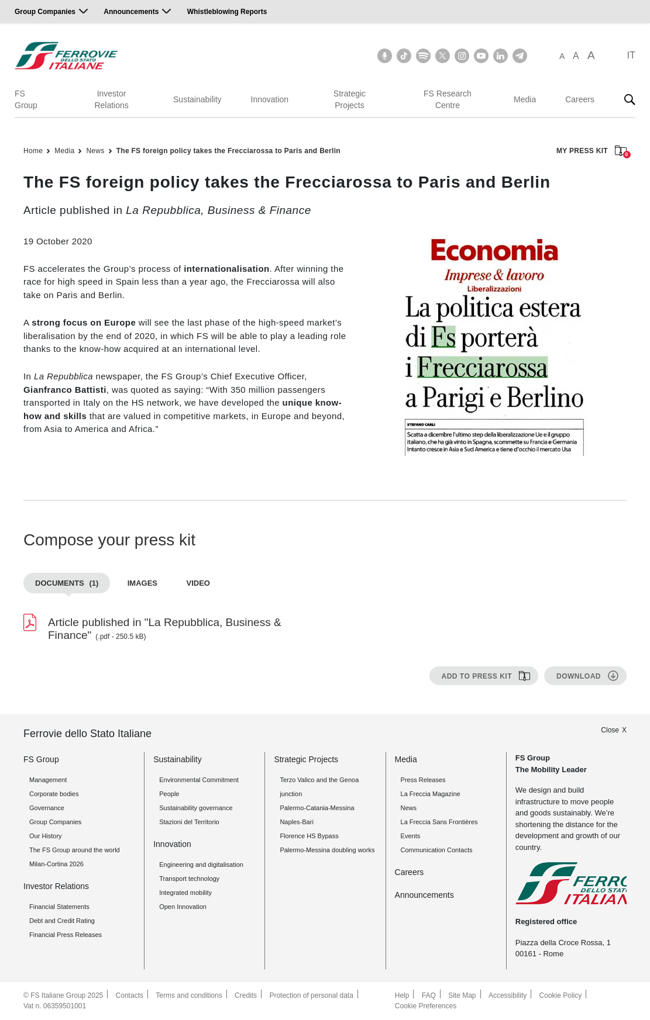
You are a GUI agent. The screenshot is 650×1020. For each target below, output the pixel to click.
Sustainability (197, 99)
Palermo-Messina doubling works (327, 849)
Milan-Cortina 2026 (56, 863)
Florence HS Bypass (309, 835)
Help (402, 995)
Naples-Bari (296, 821)
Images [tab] (142, 583)
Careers (579, 99)
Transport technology (189, 878)
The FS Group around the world (74, 849)
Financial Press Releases (65, 934)
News (95, 151)
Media (525, 99)
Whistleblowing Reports (227, 12)
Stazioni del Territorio (189, 821)
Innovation (270, 99)
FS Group (26, 99)
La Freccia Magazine (430, 793)
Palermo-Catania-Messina (317, 807)
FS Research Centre (448, 99)
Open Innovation (183, 906)
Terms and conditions (189, 995)
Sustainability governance (195, 807)
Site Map (462, 995)
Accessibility (508, 995)
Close (610, 730)
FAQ (429, 995)
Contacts (129, 995)
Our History (45, 835)
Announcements (131, 12)
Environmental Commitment (199, 779)
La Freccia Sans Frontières (439, 821)
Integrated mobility (185, 892)
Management (48, 779)
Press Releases (423, 779)
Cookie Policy (560, 995)
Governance (46, 807)
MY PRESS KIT (591, 152)
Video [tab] (197, 583)
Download (578, 676)
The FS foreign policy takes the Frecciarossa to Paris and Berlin (228, 151)
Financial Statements (59, 906)
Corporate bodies (53, 793)
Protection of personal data (311, 995)
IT (631, 55)
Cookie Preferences (425, 1006)
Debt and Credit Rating (62, 920)
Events (411, 835)
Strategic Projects (349, 99)
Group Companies (45, 12)
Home (33, 151)
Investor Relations (111, 99)
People (169, 793)
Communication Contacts (437, 849)
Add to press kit (477, 676)
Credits (246, 995)
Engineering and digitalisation (201, 864)
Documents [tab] (66, 583)
